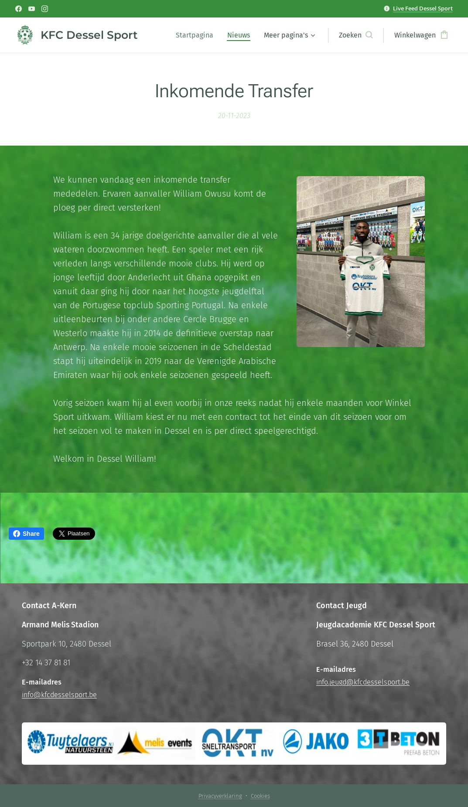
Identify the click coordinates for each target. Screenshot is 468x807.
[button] (355, 35)
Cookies (260, 796)
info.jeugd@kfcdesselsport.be (363, 682)
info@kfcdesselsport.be (59, 695)
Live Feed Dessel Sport (423, 8)
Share (26, 533)
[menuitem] (197, 35)
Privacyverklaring (220, 796)
